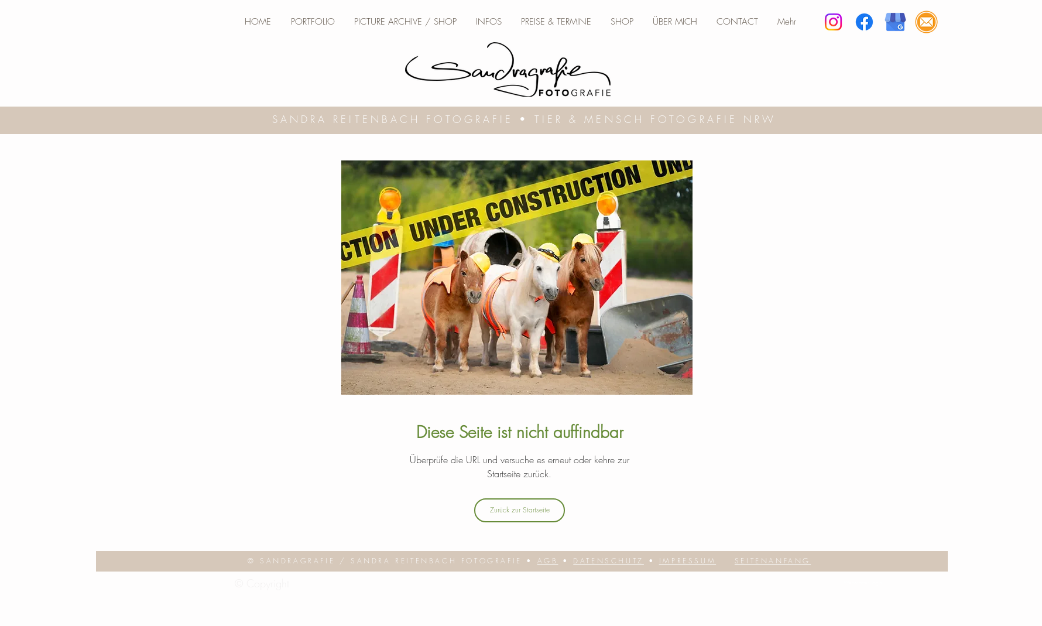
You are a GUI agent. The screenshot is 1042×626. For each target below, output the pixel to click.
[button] (488, 22)
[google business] (895, 22)
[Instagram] (833, 22)
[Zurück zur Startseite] (519, 510)
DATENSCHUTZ (608, 561)
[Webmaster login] (862, 583)
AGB (547, 561)
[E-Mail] (926, 22)
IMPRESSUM (687, 561)
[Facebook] (864, 22)
